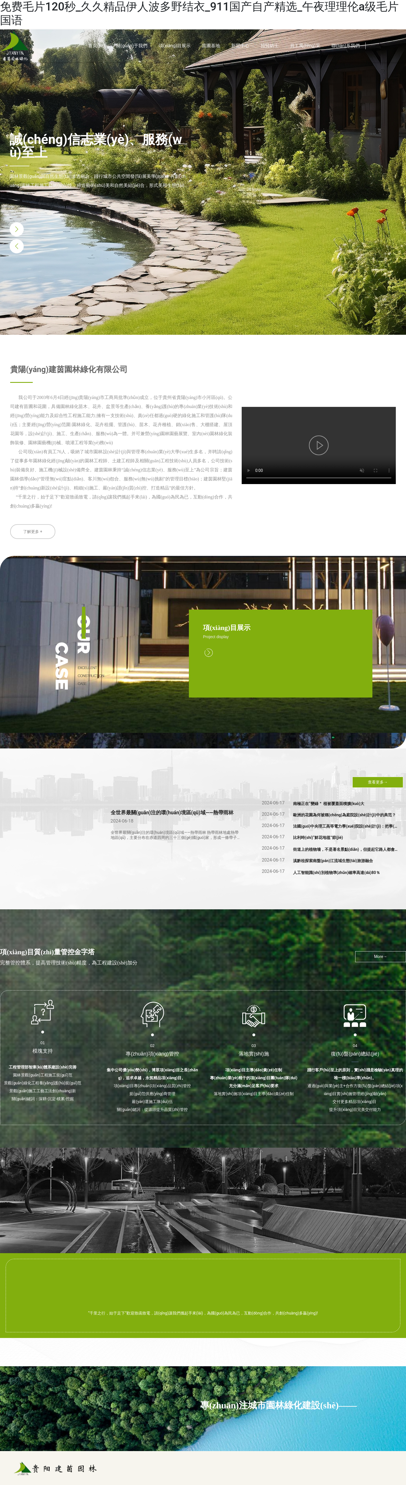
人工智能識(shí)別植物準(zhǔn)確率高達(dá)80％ (336, 872)
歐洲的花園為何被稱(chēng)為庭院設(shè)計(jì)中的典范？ (344, 815)
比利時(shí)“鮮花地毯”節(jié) (318, 837)
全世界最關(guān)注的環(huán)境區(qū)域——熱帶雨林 (172, 812)
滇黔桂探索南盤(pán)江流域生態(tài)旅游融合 (333, 860)
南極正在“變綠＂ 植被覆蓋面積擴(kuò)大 (328, 803)
